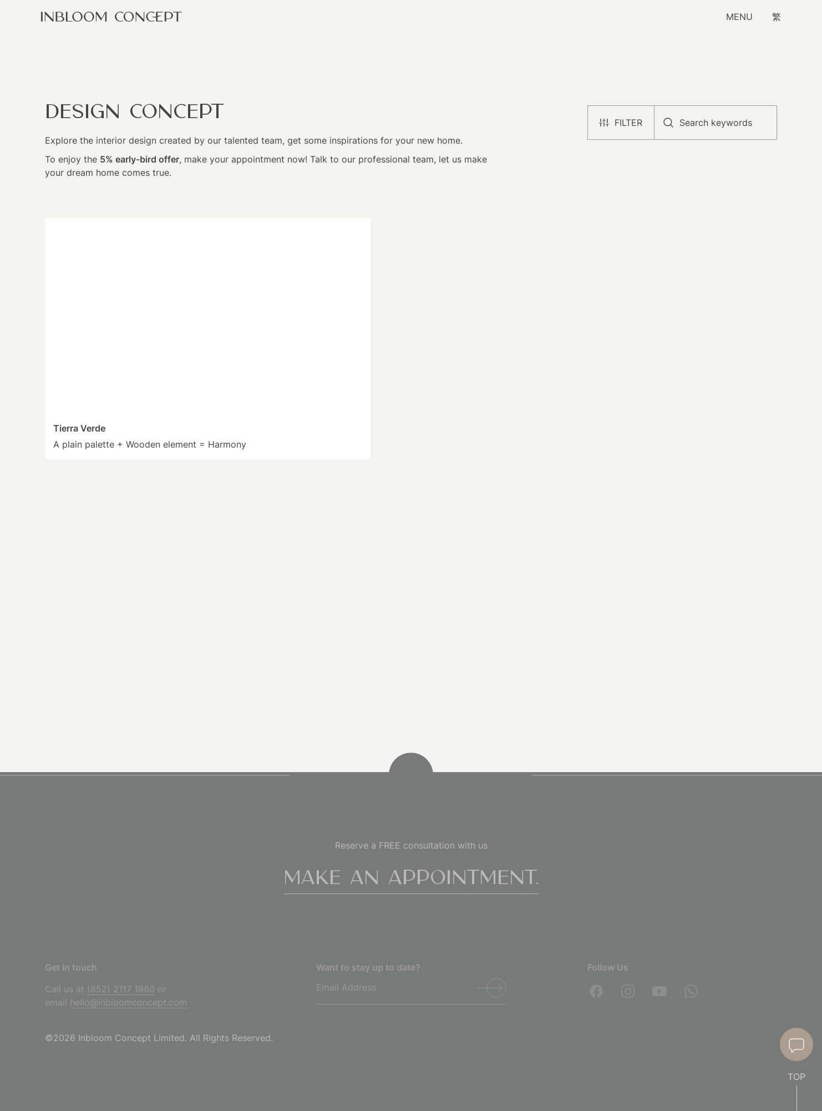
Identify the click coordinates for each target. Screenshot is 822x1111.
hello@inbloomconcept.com (128, 1002)
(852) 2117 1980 (121, 989)
